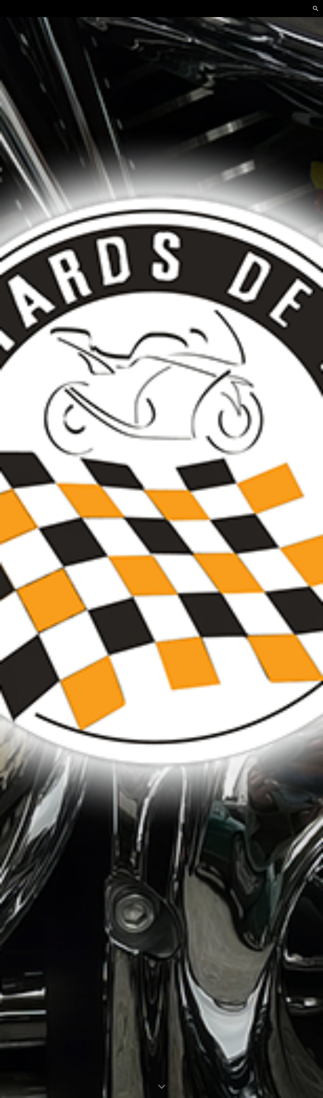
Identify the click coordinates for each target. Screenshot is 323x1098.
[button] (315, 8)
